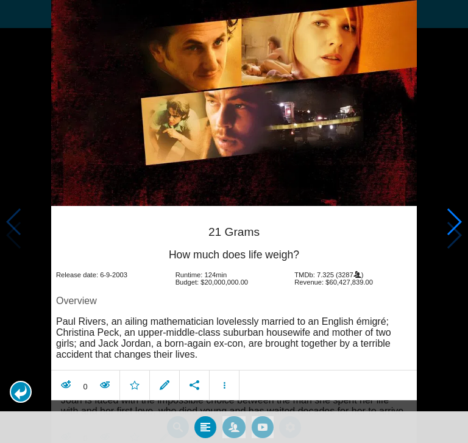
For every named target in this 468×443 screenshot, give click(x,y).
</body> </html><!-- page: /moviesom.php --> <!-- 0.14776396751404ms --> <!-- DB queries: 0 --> (234, 221)
